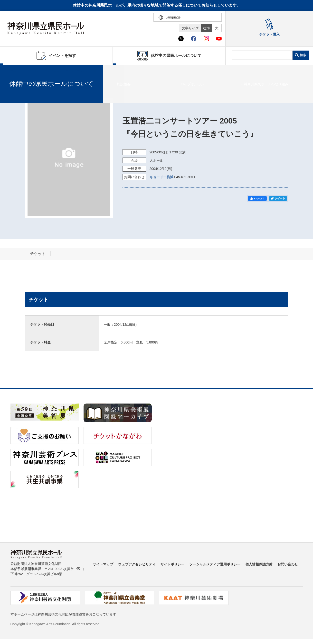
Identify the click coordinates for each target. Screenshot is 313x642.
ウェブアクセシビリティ (137, 564)
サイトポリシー (172, 564)
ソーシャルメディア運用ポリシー (214, 564)
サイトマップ (103, 564)
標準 (206, 28)
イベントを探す (30, 70)
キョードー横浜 (161, 177)
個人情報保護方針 (259, 564)
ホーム (11, 70)
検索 (303, 55)
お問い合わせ (287, 564)
